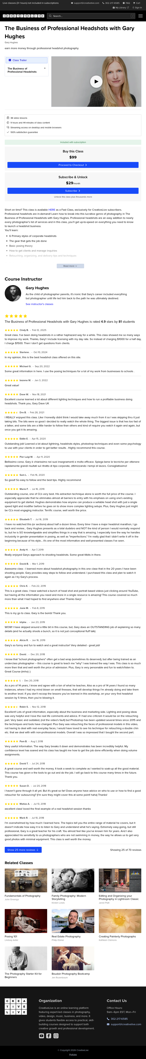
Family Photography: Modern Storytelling (69, 897)
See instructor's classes (39, 304)
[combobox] (91, 16)
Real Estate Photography (66, 936)
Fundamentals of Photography (22, 896)
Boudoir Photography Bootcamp (71, 974)
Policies (73, 1054)
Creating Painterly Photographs (117, 936)
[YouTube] (41, 1036)
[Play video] (96, 81)
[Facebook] (48, 1036)
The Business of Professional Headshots (22, 70)
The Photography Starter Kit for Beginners (23, 975)
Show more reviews (23, 850)
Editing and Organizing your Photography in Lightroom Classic (119, 897)
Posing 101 (11, 936)
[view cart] (137, 3)
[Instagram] (56, 1036)
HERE (52, 210)
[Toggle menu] (140, 16)
